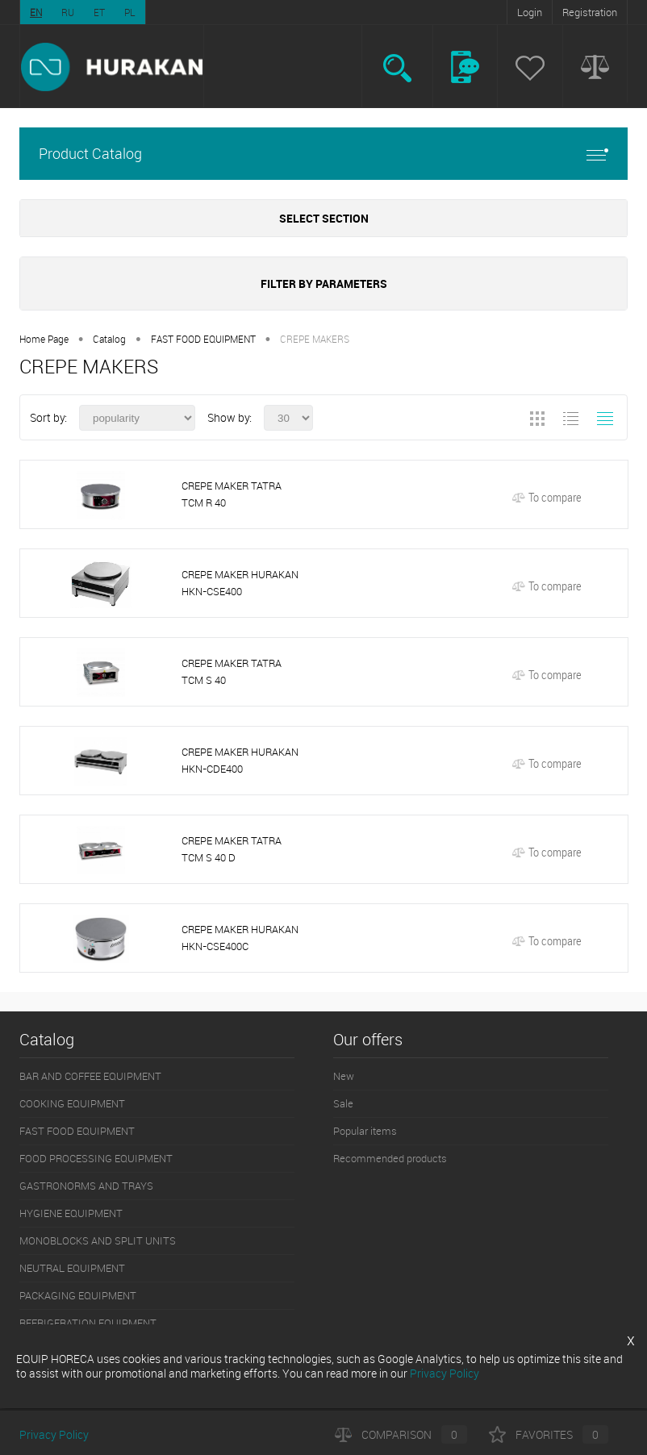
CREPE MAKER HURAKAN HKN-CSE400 (240, 582)
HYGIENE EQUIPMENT (71, 1213)
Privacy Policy (54, 1434)
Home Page (44, 338)
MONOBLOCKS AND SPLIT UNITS (97, 1240)
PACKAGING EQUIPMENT (77, 1295)
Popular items (365, 1131)
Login (529, 12)
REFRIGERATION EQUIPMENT (88, 1322)
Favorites (548, 1434)
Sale (343, 1103)
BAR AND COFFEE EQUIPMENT (90, 1076)
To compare (546, 497)
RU (67, 12)
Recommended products (390, 1158)
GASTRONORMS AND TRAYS (86, 1185)
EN (36, 12)
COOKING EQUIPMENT (72, 1103)
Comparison (401, 1434)
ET (99, 12)
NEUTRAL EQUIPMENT (72, 1268)
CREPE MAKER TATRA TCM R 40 (232, 494)
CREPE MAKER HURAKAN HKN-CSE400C (240, 937)
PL (130, 12)
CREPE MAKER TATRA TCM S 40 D (232, 849)
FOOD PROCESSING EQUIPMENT (96, 1158)
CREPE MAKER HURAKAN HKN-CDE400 (240, 760)
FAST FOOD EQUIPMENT (203, 338)
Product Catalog (323, 153)
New (343, 1076)
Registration (589, 12)
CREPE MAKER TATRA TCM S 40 (232, 671)
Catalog (109, 338)
